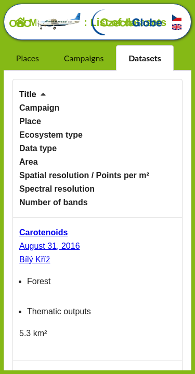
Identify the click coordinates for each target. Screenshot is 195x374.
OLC (45, 23)
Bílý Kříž (34, 259)
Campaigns (84, 58)
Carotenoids (43, 232)
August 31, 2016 (49, 246)
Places (27, 58)
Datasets (144, 58)
